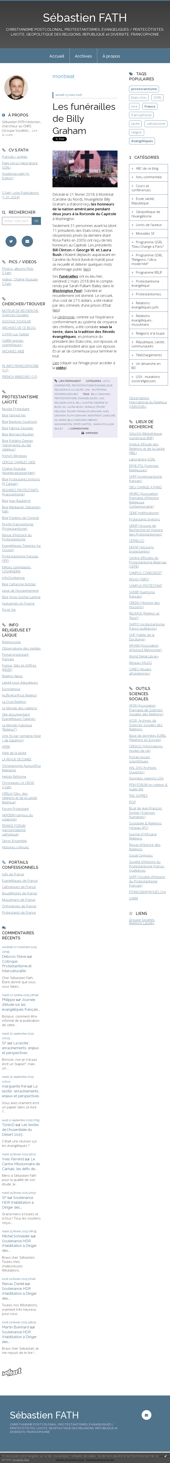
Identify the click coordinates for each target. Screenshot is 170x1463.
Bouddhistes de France (19, 893)
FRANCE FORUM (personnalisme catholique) (14, 829)
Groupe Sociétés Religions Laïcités (142, 921)
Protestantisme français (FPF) (20, 558)
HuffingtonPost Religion (19, 695)
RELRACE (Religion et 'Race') (144, 615)
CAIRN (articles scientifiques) (12, 342)
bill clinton (84, 402)
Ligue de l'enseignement (20, 590)
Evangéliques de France (20, 880)
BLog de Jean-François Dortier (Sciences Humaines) (145, 812)
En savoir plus (21, 1459)
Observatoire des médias (21, 648)
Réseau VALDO (140, 662)
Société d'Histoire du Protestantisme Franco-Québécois (147, 866)
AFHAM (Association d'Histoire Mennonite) (145, 647)
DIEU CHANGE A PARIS (145, 487)
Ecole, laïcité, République (143, 200)
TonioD (8, 1124)
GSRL (158, 97)
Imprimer (89, 433)
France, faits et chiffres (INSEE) (19, 667)
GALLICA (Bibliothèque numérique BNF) (145, 435)
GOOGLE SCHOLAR (16, 321)
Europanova (11, 689)
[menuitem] (57, 55)
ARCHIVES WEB (13, 351)
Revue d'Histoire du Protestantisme (17, 537)
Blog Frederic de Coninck (20, 517)
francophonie (141, 115)
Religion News (12, 676)
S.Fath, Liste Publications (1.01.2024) (20, 194)
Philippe (8, 999)
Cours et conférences (141, 188)
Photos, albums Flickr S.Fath (18, 270)
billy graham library (82, 420)
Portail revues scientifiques (139, 759)
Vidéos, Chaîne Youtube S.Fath (20, 281)
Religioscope (11, 642)
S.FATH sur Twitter (15, 334)
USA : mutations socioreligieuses (145, 378)
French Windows (14, 455)
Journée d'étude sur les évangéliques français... (21, 1004)
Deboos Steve (14, 956)
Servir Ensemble (14, 840)
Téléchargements (149, 355)
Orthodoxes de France (19, 906)
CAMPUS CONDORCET (145, 573)
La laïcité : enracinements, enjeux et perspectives (20, 1048)
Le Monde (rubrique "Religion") (17, 727)
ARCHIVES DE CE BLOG (19, 327)
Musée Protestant (15, 408)
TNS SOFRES (138, 795)
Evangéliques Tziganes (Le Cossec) (21, 547)
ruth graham (76, 415)
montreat (94, 415)
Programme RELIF (149, 272)
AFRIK (6, 746)
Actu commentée (149, 177)
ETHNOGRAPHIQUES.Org (147, 892)
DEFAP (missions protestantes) (141, 549)
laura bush (75, 406)
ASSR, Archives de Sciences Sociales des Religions (145, 724)
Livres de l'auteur (149, 225)
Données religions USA (146, 778)
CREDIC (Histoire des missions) (144, 604)
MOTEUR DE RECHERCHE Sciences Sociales (20, 312)
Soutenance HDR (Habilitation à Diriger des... (18, 1202)
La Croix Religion (14, 701)
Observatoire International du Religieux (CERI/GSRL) (148, 402)
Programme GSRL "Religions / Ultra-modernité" (146, 259)
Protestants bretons (144, 519)
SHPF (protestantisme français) (145, 478)
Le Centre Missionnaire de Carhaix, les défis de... (21, 1164)
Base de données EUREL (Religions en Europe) (147, 737)
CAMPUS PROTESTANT (145, 585)
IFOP (132, 802)
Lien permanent (67, 381)
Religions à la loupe (68, 389)
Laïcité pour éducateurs (20, 682)
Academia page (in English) (15, 175)
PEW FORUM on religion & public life (148, 786)
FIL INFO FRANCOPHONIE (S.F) (20, 368)
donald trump (95, 406)
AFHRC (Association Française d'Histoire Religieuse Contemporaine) (144, 500)
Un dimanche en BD (146, 365)
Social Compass (141, 855)
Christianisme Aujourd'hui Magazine (21, 767)
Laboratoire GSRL (142, 459)
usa (101, 398)
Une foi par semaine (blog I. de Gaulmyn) (21, 737)
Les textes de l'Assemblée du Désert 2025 (20, 1129)
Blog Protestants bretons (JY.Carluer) (21, 481)
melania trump (64, 411)
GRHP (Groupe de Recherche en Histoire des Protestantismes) (146, 529)
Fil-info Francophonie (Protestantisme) (17, 526)
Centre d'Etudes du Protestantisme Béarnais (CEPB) (148, 562)
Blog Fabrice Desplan (17, 428)
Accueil (56, 56)
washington (63, 424)
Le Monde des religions (19, 708)
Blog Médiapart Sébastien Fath (21, 509)
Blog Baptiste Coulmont (19, 421)
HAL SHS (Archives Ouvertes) (142, 769)
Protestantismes (148, 294)
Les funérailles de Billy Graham (84, 118)
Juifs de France (13, 874)
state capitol (82, 424)
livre (134, 106)
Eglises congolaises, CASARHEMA (16, 569)
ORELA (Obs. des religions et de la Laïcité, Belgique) (20, 797)
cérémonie (66, 316)
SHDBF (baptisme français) (142, 594)
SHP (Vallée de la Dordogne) (141, 637)
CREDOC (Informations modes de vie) (146, 748)
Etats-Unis (139, 97)
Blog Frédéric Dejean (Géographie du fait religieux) (17, 444)
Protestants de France (19, 912)
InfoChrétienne (13, 577)
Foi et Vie (9, 609)
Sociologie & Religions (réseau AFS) (145, 825)
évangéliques (87, 398)
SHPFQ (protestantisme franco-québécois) (147, 626)
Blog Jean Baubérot (16, 500)
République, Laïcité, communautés (148, 344)
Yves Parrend (13, 1159)
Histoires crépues (15, 847)
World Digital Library (143, 656)
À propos (111, 56)
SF (4, 1043)
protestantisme (65, 398)
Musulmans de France (18, 899)
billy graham (100, 394)
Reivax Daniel (13, 1283)
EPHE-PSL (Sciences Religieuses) (144, 467)
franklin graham (89, 411)
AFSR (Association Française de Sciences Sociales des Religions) (146, 709)
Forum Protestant (15, 808)
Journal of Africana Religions (142, 836)
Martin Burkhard (15, 1327)
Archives (83, 56)
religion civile (64, 402)
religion (136, 132)
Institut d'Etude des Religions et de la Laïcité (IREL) (147, 448)
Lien (55, 362)
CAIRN (133, 898)
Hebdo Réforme (14, 776)
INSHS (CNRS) (139, 579)
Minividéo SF (145, 233)
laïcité (135, 123)
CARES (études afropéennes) (140, 671)
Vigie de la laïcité (14, 753)
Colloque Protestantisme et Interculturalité (17, 966)
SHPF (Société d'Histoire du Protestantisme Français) (147, 881)
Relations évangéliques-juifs (145, 305)
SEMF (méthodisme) (144, 513)
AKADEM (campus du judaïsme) (17, 817)
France (150, 106)
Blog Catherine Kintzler (19, 584)
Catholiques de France (19, 886)
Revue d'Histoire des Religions (144, 846)
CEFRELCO (136, 540)
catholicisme (156, 123)
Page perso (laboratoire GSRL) (20, 165)
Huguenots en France (18, 603)
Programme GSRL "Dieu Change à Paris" (147, 244)
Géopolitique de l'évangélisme (145, 213)
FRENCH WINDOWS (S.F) (19, 376)
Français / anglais (14, 156)
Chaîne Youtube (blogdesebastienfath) (18, 470)
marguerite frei (14, 1086)
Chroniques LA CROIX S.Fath (18, 784)
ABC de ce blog (147, 168)
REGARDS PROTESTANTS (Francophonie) (20, 492)
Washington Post (66, 290)
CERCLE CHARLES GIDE (18, 462)
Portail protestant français (15, 656)
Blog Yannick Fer (14, 415)
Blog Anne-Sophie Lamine (21, 597)
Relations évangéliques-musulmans (142, 320)
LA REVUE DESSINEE (16, 759)
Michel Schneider (16, 1236)
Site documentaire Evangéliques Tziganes (18, 716)
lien (87, 269)
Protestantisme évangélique (92, 385)
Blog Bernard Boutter (18, 434)
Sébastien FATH (85, 17)
